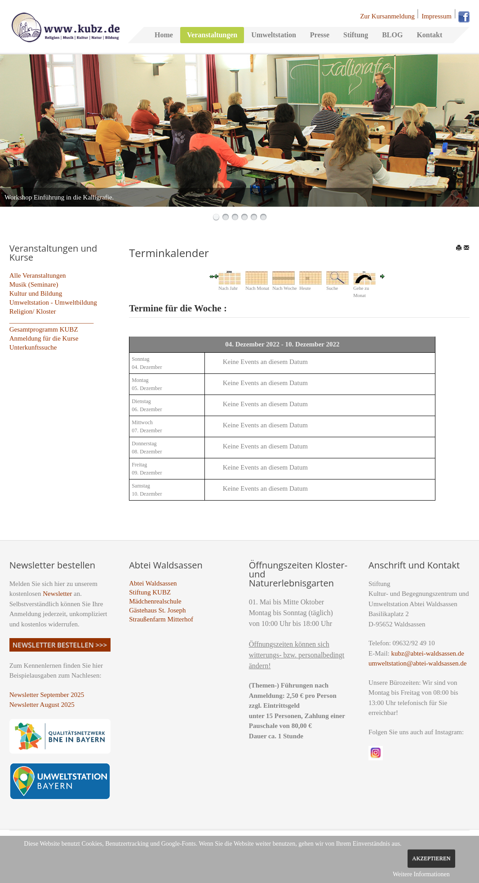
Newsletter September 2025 (46, 694)
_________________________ (51, 320)
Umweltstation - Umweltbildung (53, 302)
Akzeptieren (431, 858)
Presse (319, 35)
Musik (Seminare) (33, 284)
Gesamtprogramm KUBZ (43, 329)
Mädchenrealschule (155, 601)
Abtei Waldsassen (153, 583)
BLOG (392, 35)
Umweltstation (273, 35)
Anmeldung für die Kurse (44, 338)
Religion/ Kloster (32, 311)
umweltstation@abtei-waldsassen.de (417, 663)
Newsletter (57, 593)
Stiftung (355, 35)
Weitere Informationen (421, 874)
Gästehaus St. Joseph (157, 610)
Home (164, 35)
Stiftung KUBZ (150, 592)
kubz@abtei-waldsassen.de (428, 653)
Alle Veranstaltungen (37, 275)
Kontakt (429, 35)
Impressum (436, 16)
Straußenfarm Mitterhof (161, 619)
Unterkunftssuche (33, 347)
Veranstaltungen (212, 35)
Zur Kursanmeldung (387, 16)
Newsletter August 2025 (42, 704)
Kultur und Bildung (35, 293)
